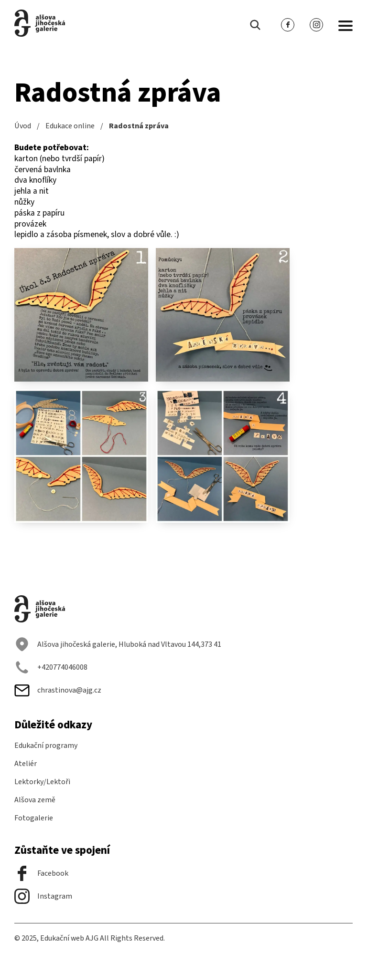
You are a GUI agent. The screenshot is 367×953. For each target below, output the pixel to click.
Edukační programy (45, 745)
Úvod (22, 126)
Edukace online (70, 126)
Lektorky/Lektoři (42, 782)
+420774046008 (50, 667)
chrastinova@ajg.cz (57, 690)
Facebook (41, 873)
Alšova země (34, 800)
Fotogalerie (33, 818)
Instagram (43, 896)
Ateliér (25, 763)
